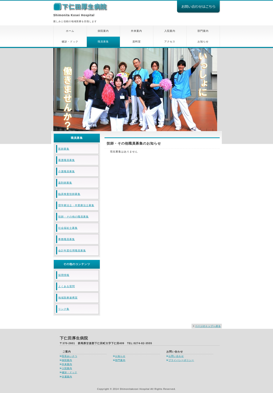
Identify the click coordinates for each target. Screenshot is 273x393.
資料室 (136, 41)
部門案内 (203, 30)
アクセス (169, 41)
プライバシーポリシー (181, 360)
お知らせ (203, 41)
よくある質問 (66, 286)
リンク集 (63, 308)
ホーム (70, 30)
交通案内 (67, 376)
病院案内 (103, 30)
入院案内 (169, 30)
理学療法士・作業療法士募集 (76, 205)
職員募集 (103, 41)
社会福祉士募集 (68, 227)
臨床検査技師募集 (69, 194)
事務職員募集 (66, 239)
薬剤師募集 (65, 182)
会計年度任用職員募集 (72, 250)
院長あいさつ (69, 356)
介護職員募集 (66, 171)
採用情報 (63, 275)
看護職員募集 (66, 160)
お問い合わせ (176, 356)
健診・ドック (70, 41)
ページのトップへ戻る (208, 326)
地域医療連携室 (68, 297)
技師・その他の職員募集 (73, 216)
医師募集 (63, 148)
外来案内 (136, 30)
